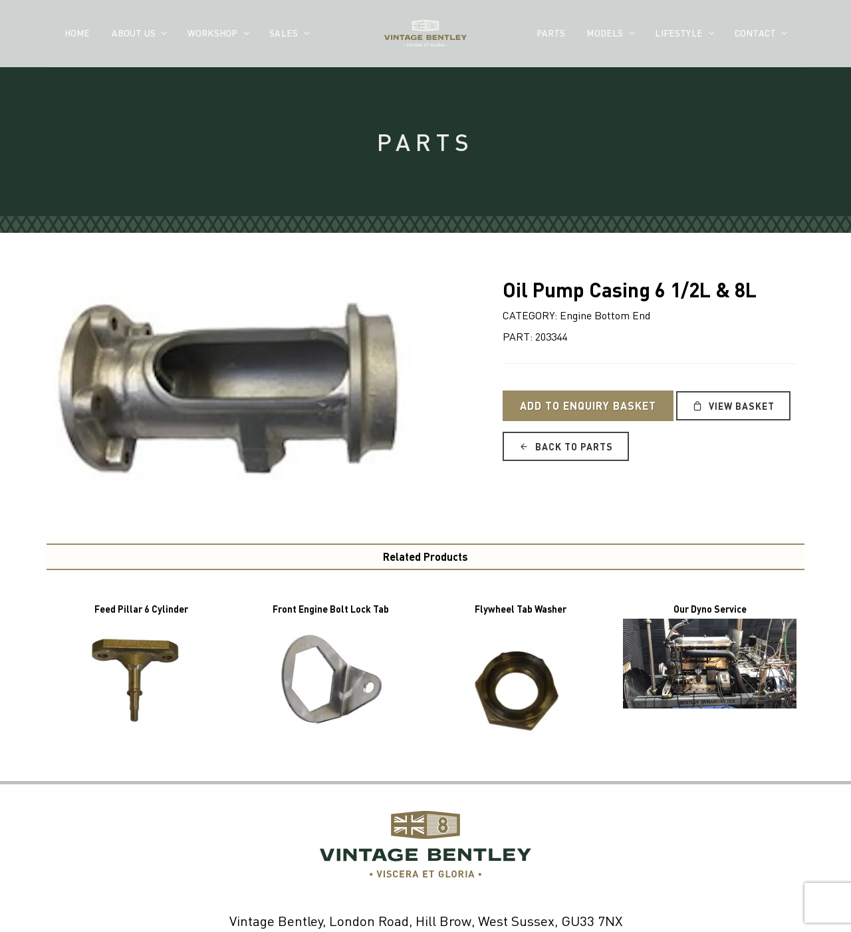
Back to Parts (566, 446)
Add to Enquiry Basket (588, 405)
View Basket (733, 406)
